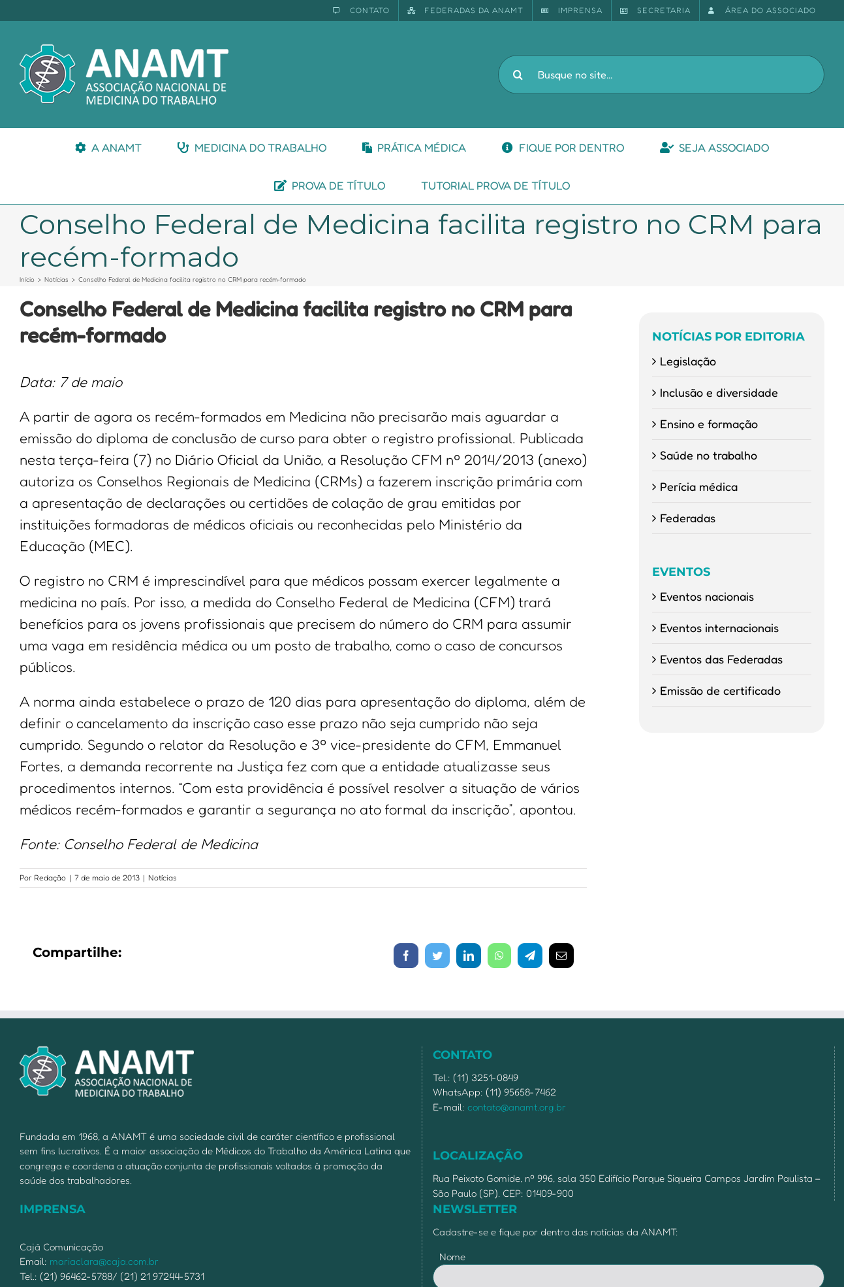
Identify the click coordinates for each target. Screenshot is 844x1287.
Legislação (688, 361)
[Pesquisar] (517, 74)
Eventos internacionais (719, 627)
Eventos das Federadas (721, 659)
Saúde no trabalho (708, 455)
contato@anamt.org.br (516, 1107)
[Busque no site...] (661, 74)
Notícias (162, 877)
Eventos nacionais (707, 596)
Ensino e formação (709, 423)
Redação (50, 877)
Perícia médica (699, 486)
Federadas (687, 517)
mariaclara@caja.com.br (104, 1261)
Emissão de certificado (720, 690)
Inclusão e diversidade (719, 392)
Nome (452, 1256)
